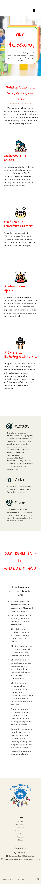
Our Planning (20, 825)
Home (20, 822)
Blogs (20, 840)
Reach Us (20, 837)
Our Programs (20, 831)
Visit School (20, 834)
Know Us (20, 828)
